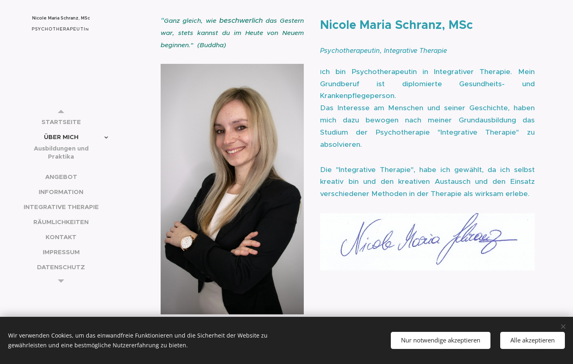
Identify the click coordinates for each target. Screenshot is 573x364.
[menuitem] (61, 121)
